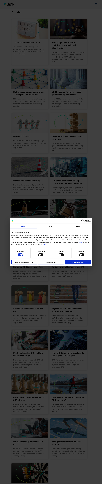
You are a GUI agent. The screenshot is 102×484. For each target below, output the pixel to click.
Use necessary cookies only (24, 262)
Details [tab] (51, 226)
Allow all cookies (77, 262)
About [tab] (78, 226)
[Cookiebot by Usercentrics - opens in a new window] (83, 221)
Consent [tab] (24, 226)
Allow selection (51, 262)
